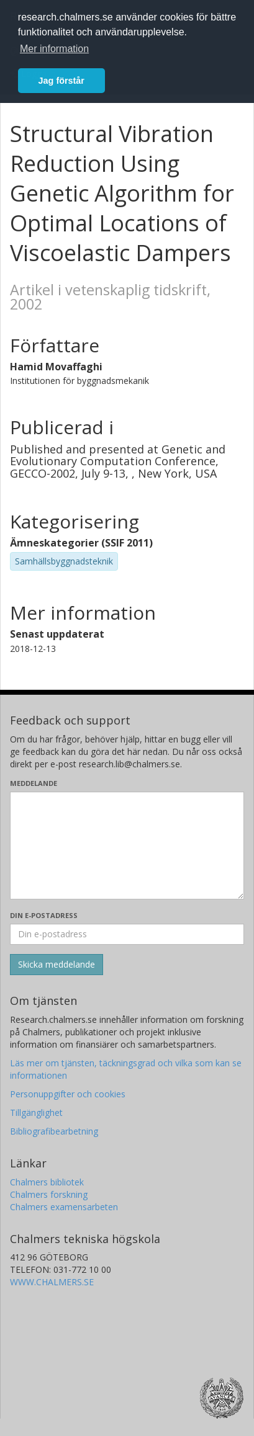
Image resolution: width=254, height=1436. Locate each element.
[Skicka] (56, 964)
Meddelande (33, 783)
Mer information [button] (54, 48)
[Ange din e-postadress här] (127, 934)
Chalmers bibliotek (47, 1182)
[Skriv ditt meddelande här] (127, 845)
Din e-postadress (44, 915)
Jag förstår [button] (61, 81)
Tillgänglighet (36, 1112)
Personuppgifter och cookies (67, 1094)
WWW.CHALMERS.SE (52, 1282)
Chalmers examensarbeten (64, 1207)
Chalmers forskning (49, 1194)
